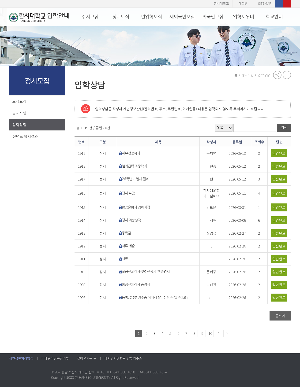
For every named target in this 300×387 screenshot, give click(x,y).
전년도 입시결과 (25, 136)
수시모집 (90, 16)
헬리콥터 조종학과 (134, 166)
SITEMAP (264, 4)
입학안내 (39, 17)
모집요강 (19, 101)
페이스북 (279, 3)
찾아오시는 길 (86, 358)
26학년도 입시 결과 (135, 179)
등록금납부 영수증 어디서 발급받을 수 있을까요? (155, 297)
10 (210, 333)
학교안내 (274, 16)
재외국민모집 (182, 16)
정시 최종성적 (131, 220)
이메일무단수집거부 (55, 358)
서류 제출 (128, 246)
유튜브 (287, 3)
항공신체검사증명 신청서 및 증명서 (146, 272)
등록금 (126, 233)
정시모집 (120, 16)
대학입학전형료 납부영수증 (123, 358)
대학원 (243, 4)
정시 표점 (128, 193)
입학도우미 (243, 16)
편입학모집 (151, 16)
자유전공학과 (131, 153)
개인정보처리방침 (21, 358)
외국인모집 (212, 16)
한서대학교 (221, 4)
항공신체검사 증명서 (136, 285)
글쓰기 (280, 315)
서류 (125, 259)
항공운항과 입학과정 (136, 207)
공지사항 (19, 113)
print (287, 75)
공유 (277, 75)
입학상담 (19, 124)
